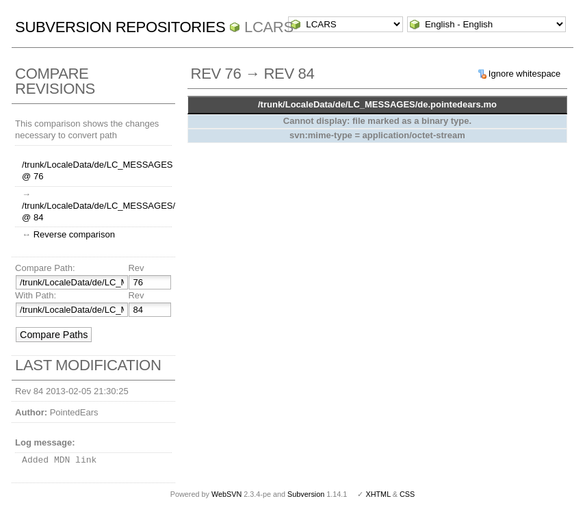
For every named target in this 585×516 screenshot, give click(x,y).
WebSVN (226, 494)
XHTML (377, 494)
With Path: (35, 295)
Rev (136, 268)
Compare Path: (45, 268)
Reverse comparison (74, 234)
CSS (407, 494)
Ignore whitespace (525, 73)
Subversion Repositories (120, 27)
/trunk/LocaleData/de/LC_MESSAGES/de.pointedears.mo (377, 104)
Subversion (305, 494)
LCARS (269, 27)
